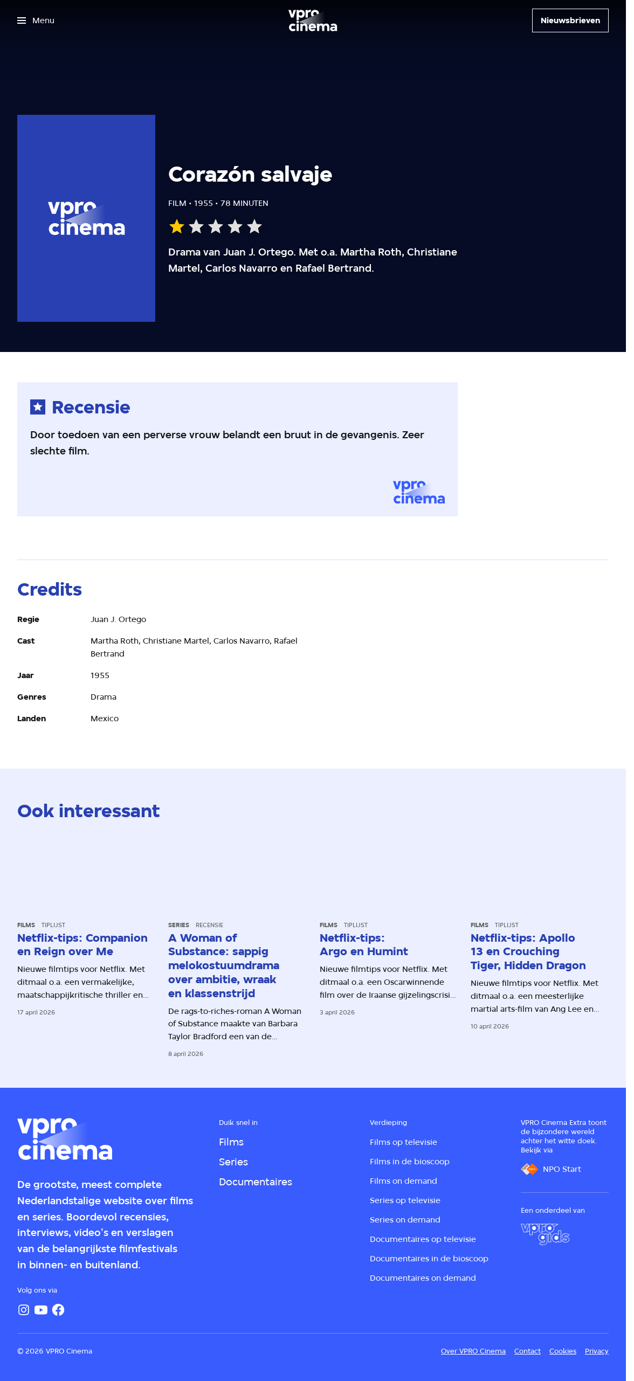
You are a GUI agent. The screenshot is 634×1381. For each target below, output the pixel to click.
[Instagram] (23, 1309)
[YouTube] (41, 1309)
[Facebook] (58, 1309)
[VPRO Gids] (545, 1234)
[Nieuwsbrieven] (570, 20)
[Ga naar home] (312, 20)
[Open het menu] (36, 20)
